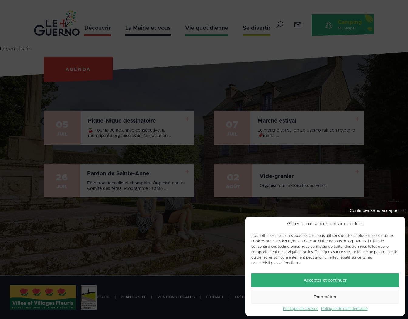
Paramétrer (325, 296)
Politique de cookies (300, 309)
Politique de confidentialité (344, 309)
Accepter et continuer (325, 280)
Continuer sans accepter (374, 210)
